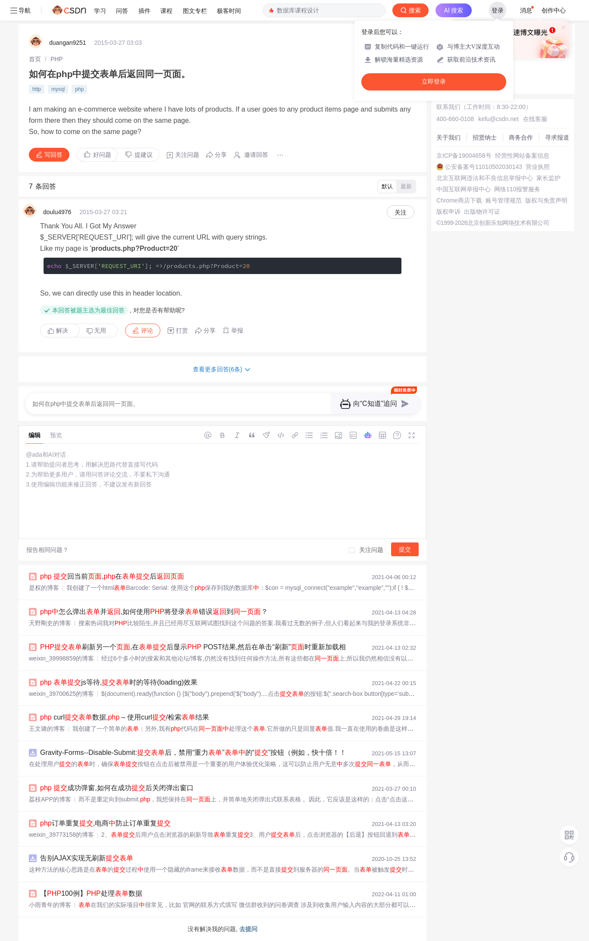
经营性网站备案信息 (522, 155)
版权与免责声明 (546, 200)
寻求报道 (557, 137)
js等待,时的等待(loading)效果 (118, 682)
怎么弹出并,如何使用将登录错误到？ (154, 611)
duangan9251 (67, 42)
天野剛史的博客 (50, 623)
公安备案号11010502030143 (483, 166)
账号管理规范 (504, 200)
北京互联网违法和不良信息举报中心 (484, 177)
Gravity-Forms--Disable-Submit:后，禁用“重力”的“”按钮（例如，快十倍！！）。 (200, 752)
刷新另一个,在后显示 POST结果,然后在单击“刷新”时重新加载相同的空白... (216, 647)
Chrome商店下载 (459, 200)
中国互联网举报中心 (463, 189)
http (36, 89)
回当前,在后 (112, 576)
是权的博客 (44, 587)
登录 (498, 10)
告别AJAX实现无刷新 (86, 858)
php (79, 89)
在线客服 (535, 118)
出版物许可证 (482, 211)
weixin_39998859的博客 (61, 658)
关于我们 (448, 137)
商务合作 (521, 137)
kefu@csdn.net (498, 118)
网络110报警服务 (517, 189)
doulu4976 (57, 212)
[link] (35, 59)
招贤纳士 (485, 137)
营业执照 (538, 166)
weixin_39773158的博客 (61, 834)
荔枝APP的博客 (50, 799)
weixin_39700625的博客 (61, 693)
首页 (35, 59)
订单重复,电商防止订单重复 (105, 823)
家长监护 (548, 177)
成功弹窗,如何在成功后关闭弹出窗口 (117, 787)
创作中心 (554, 10)
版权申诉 (448, 211)
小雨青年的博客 (50, 904)
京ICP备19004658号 (464, 155)
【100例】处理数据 (91, 893)
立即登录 (434, 81)
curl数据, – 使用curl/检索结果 (124, 717)
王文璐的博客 (47, 728)
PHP (56, 59)
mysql (58, 89)
